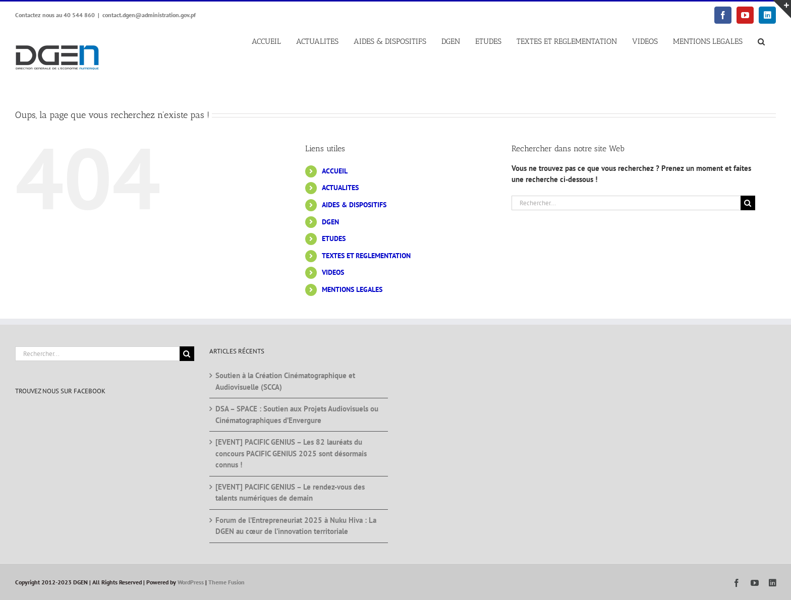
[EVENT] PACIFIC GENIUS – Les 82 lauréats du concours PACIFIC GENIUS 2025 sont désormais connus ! (291, 453)
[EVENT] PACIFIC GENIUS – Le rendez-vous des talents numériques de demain (290, 492)
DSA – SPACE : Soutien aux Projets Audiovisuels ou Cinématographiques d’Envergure (296, 414)
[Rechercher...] (626, 203)
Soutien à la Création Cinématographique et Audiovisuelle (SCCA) (285, 381)
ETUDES (334, 238)
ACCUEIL (335, 170)
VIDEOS (333, 272)
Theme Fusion (226, 582)
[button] (761, 41)
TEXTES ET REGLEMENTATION (366, 255)
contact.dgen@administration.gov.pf (149, 15)
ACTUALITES (340, 187)
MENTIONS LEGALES (352, 289)
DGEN (330, 221)
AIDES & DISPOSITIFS (354, 204)
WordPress (191, 582)
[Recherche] (748, 203)
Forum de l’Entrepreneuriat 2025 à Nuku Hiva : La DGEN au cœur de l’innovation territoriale (295, 525)
